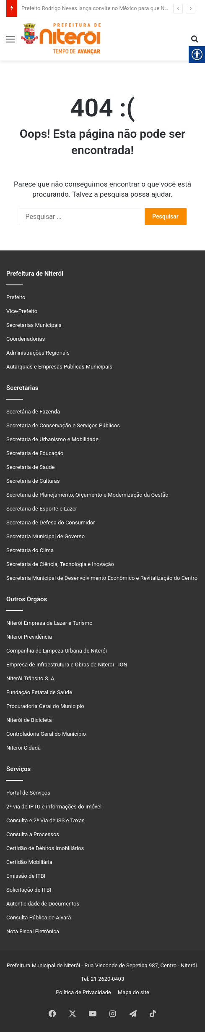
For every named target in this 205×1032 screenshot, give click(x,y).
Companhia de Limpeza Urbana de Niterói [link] (56, 651)
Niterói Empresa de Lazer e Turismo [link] (49, 623)
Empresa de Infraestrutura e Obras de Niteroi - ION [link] (66, 664)
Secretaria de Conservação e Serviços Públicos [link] (63, 425)
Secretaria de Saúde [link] (30, 467)
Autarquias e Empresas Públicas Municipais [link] (59, 366)
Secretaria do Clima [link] (30, 550)
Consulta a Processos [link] (32, 834)
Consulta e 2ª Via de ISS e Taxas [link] (45, 820)
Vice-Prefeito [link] (21, 311)
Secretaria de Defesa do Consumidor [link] (50, 522)
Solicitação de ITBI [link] (28, 890)
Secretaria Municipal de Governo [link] (45, 536)
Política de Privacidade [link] (85, 992)
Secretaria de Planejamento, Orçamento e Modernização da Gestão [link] (87, 495)
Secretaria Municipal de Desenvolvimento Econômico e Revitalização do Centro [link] (101, 578)
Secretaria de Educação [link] (34, 453)
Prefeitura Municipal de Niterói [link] (43, 965)
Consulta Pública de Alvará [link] (38, 917)
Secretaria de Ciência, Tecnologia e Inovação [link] (60, 564)
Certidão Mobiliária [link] (29, 862)
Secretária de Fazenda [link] (33, 411)
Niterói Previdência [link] (29, 637)
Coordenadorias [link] (25, 339)
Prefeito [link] (15, 297)
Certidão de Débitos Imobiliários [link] (45, 848)
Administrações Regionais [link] (38, 353)
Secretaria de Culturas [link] (33, 481)
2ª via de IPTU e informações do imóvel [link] (53, 806)
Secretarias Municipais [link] (34, 325)
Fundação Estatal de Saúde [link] (39, 692)
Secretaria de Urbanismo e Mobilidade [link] (52, 439)
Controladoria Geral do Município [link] (46, 734)
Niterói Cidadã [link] (23, 748)
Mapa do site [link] (132, 992)
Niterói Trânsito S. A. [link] (31, 678)
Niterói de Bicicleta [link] (29, 720)
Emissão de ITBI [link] (25, 876)
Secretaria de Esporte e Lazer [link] (41, 508)
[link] (10, 42)
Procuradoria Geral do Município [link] (45, 706)
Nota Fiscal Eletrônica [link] (32, 931)
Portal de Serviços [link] (28, 793)
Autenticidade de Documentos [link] (42, 903)
